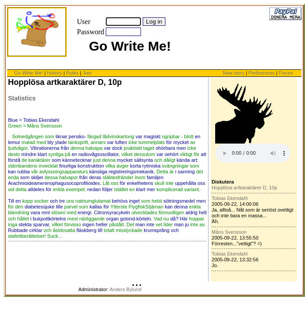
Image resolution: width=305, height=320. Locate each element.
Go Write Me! (28, 73)
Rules (72, 73)
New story (234, 73)
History (54, 73)
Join (87, 73)
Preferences (262, 73)
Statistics (22, 98)
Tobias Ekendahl (230, 198)
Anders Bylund (125, 289)
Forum (286, 73)
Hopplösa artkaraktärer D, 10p (244, 187)
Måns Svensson (229, 232)
